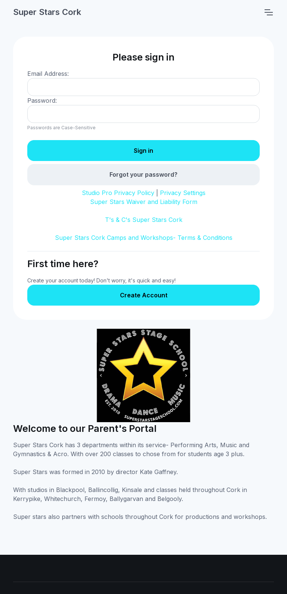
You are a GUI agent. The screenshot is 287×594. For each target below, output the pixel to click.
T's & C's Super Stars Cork (143, 219)
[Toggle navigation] (268, 12)
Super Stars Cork (47, 12)
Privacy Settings (183, 193)
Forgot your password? (143, 174)
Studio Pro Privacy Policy (118, 193)
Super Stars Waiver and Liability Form (143, 201)
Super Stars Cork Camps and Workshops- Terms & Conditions (143, 237)
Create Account (143, 295)
